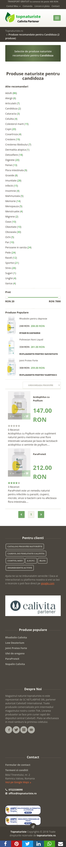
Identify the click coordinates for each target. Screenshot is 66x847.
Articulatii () (12, 103)
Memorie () (13, 201)
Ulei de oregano (14, 653)
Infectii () (11, 185)
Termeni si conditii (16, 770)
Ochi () (9, 237)
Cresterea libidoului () (18, 144)
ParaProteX (12, 658)
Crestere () (12, 139)
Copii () (10, 129)
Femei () (11, 165)
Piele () (10, 252)
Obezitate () (13, 226)
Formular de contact (17, 764)
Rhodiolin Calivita (16, 637)
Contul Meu (14, 6)
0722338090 (14, 789)
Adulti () (11, 93)
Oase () (10, 221)
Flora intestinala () (16, 170)
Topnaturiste (19, 831)
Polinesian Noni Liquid (31, 339)
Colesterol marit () (17, 124)
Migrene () (11, 216)
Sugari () (10, 273)
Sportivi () (12, 262)
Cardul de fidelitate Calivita (26, 553)
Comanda (27, 6)
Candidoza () (13, 108)
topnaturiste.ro (46, 835)
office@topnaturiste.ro (21, 793)
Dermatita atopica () (17, 149)
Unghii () (10, 278)
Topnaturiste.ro (14, 30)
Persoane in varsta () (18, 247)
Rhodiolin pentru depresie (33, 318)
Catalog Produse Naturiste (24, 546)
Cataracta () (12, 113)
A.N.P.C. (31, 560)
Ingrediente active (19, 567)
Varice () (10, 283)
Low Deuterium (14, 642)
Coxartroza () (13, 134)
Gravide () (11, 175)
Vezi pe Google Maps (18, 782)
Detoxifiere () (14, 154)
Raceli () (11, 257)
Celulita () (11, 118)
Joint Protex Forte (28, 360)
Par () (9, 242)
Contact (55, 6)
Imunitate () (13, 180)
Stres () (10, 268)
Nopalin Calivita (15, 664)
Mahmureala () (14, 196)
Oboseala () (13, 232)
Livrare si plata (41, 6)
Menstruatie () (14, 211)
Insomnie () (12, 190)
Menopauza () (13, 206)
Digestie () (12, 160)
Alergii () (10, 98)
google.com (47, 583)
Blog (42, 560)
